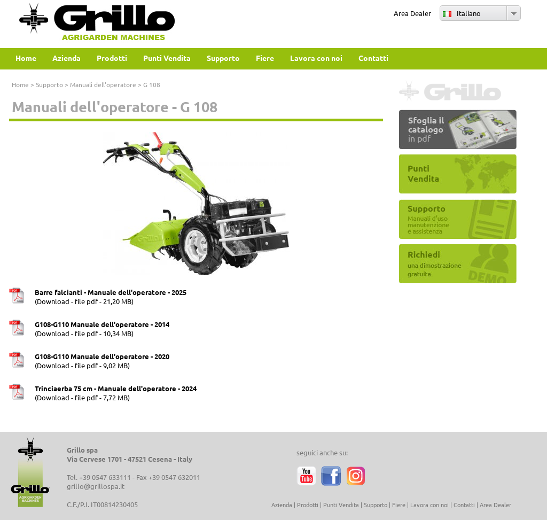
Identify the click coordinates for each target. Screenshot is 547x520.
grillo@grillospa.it (95, 486)
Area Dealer (412, 13)
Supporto (49, 84)
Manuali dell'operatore (103, 84)
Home (20, 84)
